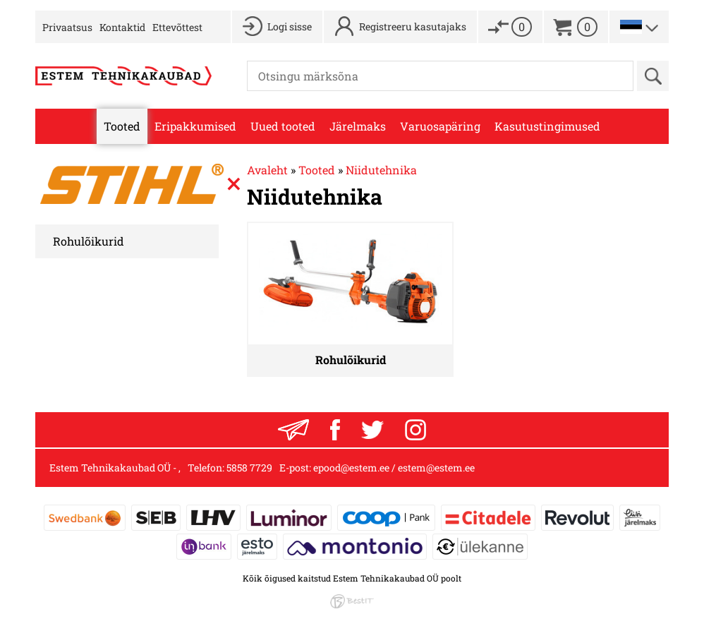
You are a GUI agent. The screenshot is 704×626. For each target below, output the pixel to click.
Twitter (372, 430)
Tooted (122, 126)
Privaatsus (67, 27)
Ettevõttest (177, 27)
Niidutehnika (381, 169)
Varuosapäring (440, 126)
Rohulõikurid (88, 241)
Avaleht (267, 169)
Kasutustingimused (547, 126)
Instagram (415, 429)
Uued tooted (282, 126)
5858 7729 (249, 467)
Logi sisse (289, 26)
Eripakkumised (195, 126)
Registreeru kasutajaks (412, 26)
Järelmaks (357, 126)
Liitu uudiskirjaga (293, 429)
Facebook (335, 429)
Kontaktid (122, 27)
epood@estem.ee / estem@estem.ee (394, 467)
